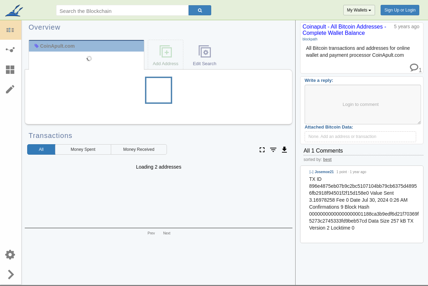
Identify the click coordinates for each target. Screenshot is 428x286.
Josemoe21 (324, 172)
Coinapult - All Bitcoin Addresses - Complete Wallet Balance (344, 30)
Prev (151, 233)
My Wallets (359, 10)
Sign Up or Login (399, 10)
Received (138, 149)
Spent (83, 149)
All (41, 149)
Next (166, 233)
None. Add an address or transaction (342, 136)
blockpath (310, 39)
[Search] (200, 10)
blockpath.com (14, 11)
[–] (311, 172)
